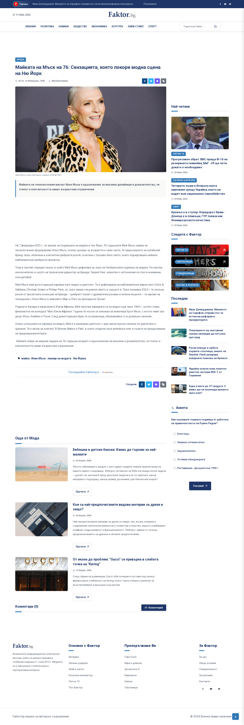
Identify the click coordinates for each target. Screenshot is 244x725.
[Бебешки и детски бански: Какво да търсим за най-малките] (41, 464)
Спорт (152, 26)
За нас (203, 657)
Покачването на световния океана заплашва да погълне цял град (207, 334)
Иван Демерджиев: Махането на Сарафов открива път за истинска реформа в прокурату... (70, 4)
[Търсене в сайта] (215, 26)
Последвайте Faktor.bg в (90, 372)
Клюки (128, 681)
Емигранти (131, 675)
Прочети (82, 492)
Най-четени (180, 106)
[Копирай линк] (163, 81)
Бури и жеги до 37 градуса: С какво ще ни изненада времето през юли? (209, 390)
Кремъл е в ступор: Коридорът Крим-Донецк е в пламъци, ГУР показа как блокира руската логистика (198, 216)
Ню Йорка (79, 358)
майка (25, 358)
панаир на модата (59, 358)
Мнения (31, 26)
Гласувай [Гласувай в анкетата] (200, 486)
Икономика (99, 26)
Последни (179, 298)
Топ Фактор (76, 687)
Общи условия (207, 663)
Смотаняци (131, 687)
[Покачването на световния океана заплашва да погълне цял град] (179, 333)
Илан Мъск (38, 358)
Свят (176, 206)
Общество (80, 26)
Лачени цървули (184, 180)
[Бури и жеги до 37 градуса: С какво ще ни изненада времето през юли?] (179, 388)
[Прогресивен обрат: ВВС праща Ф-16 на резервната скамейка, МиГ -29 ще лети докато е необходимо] (200, 133)
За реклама (205, 675)
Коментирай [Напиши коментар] (154, 607)
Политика (47, 26)
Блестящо (181, 433)
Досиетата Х (132, 669)
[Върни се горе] (235, 716)
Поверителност (208, 669)
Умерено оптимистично (189, 442)
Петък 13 (178, 153)
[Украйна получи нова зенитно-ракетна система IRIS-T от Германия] (179, 371)
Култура (117, 26)
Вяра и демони (133, 663)
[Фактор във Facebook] (220, 4)
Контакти (204, 681)
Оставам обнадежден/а (189, 459)
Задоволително (184, 451)
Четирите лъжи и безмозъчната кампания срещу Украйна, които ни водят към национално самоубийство (198, 189)
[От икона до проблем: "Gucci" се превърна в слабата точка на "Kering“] (41, 574)
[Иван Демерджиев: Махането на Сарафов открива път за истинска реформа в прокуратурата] (179, 312)
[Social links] (203, 689)
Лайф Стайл (136, 26)
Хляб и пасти (76, 669)
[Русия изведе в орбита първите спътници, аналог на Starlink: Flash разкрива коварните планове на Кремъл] (179, 350)
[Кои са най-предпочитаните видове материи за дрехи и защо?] (41, 519)
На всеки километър (81, 675)
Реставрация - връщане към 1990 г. (196, 468)
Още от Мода (27, 438)
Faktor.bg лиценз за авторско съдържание (41, 716)
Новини (64, 26)
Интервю (74, 657)
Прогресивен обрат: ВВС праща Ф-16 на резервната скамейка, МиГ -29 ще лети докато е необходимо (199, 163)
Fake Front (130, 657)
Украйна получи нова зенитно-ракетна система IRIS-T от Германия (208, 372)
